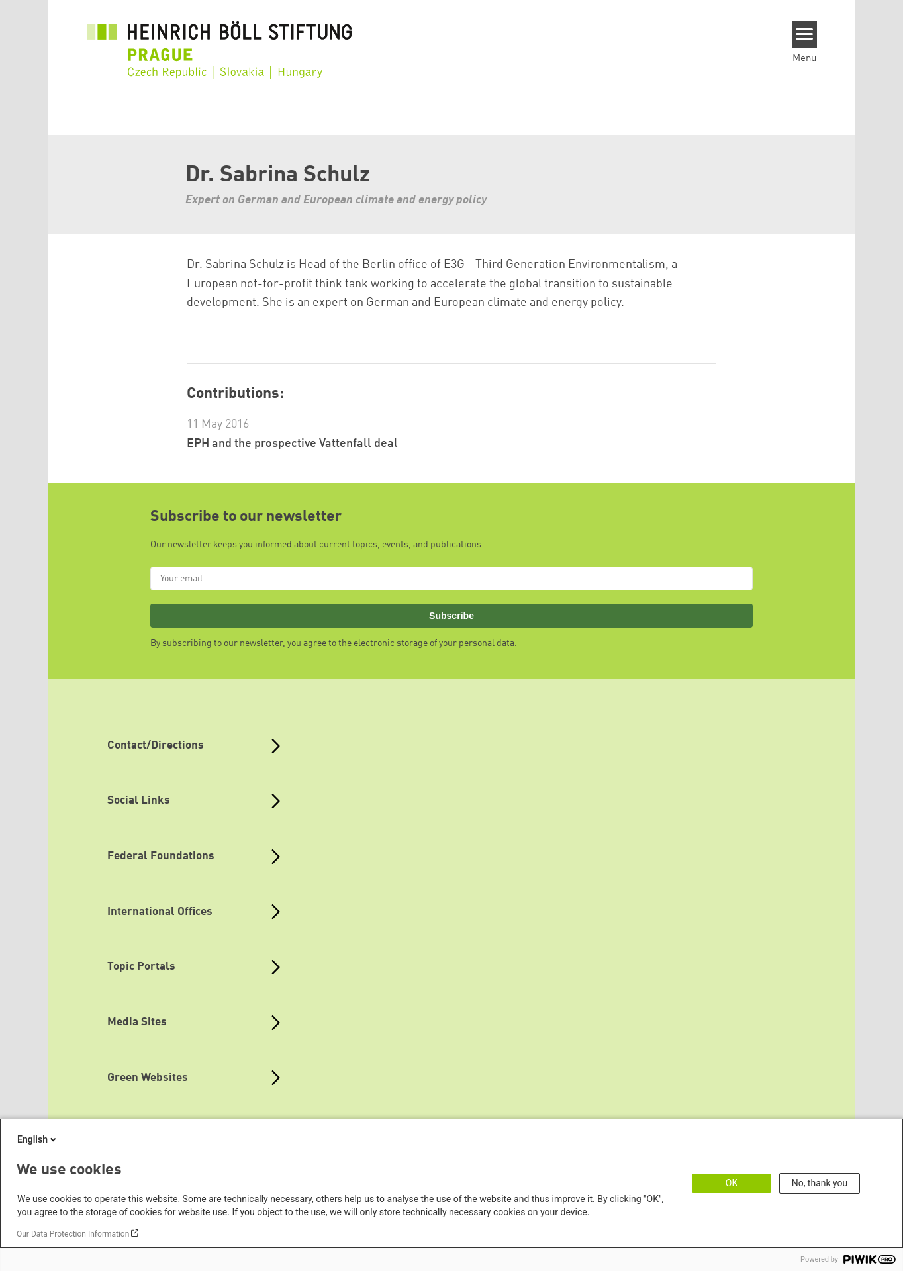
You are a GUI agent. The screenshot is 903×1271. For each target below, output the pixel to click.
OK (731, 1183)
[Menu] (805, 34)
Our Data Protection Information (73, 1234)
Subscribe (451, 615)
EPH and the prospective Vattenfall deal (292, 443)
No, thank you (820, 1183)
